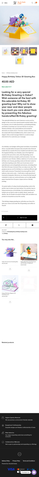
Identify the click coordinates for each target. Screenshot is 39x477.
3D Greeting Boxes (11, 231)
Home (3, 73)
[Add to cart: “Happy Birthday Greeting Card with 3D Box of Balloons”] (29, 270)
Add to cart (23, 217)
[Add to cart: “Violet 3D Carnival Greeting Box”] (10, 269)
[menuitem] (5, 461)
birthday (6, 233)
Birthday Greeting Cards (12, 73)
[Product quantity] (4, 217)
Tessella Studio (13, 463)
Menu (5, 3)
